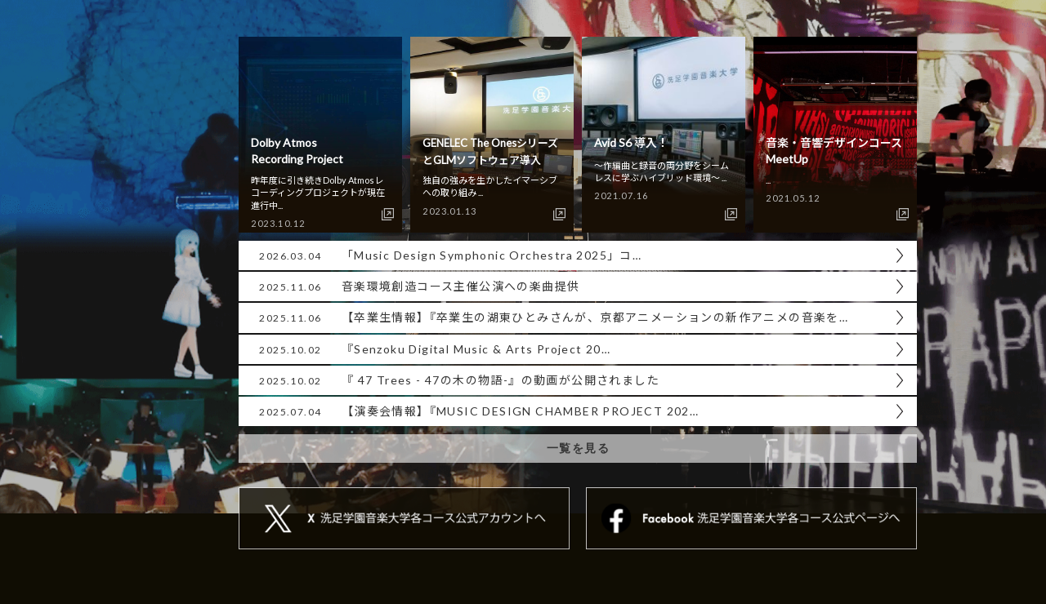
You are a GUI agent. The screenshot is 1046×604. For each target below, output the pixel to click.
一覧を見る (578, 448)
